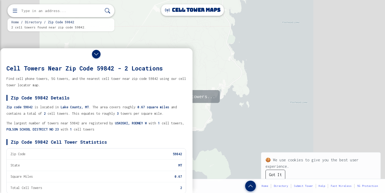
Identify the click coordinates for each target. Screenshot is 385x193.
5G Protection (367, 185)
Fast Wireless (341, 185)
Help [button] (322, 185)
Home (15, 22)
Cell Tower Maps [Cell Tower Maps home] (192, 10)
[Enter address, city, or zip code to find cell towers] (61, 11)
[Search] (107, 11)
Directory (33, 22)
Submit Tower (303, 185)
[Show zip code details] (250, 186)
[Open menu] (15, 10)
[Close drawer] (96, 54)
